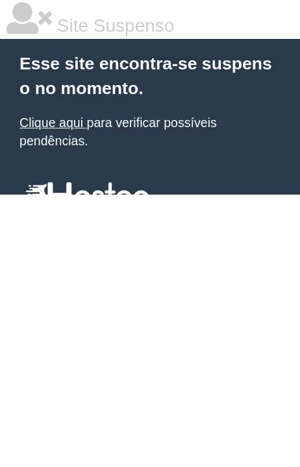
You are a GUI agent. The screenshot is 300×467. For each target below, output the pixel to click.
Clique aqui (52, 122)
